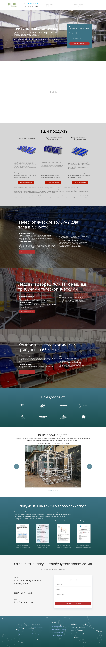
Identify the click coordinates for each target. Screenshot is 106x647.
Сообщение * (73, 596)
